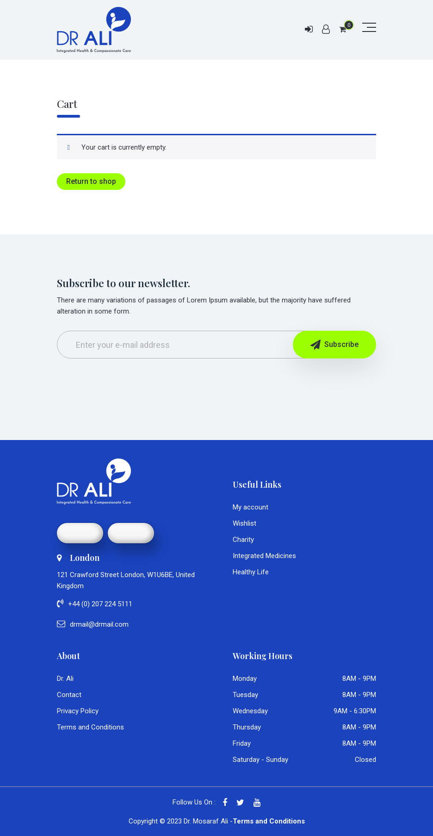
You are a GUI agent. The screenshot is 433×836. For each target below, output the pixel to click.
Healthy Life (251, 572)
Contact (69, 695)
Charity (243, 539)
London (78, 557)
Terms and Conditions (90, 727)
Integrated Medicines (264, 556)
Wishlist (244, 523)
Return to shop (91, 181)
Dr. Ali (65, 678)
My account (250, 507)
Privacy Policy (78, 711)
